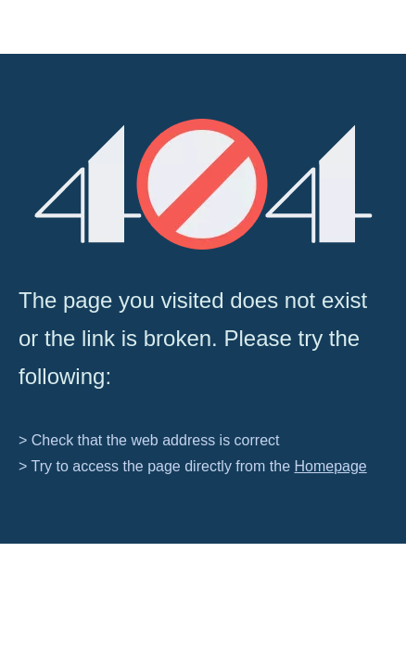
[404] (203, 184)
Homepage (330, 466)
